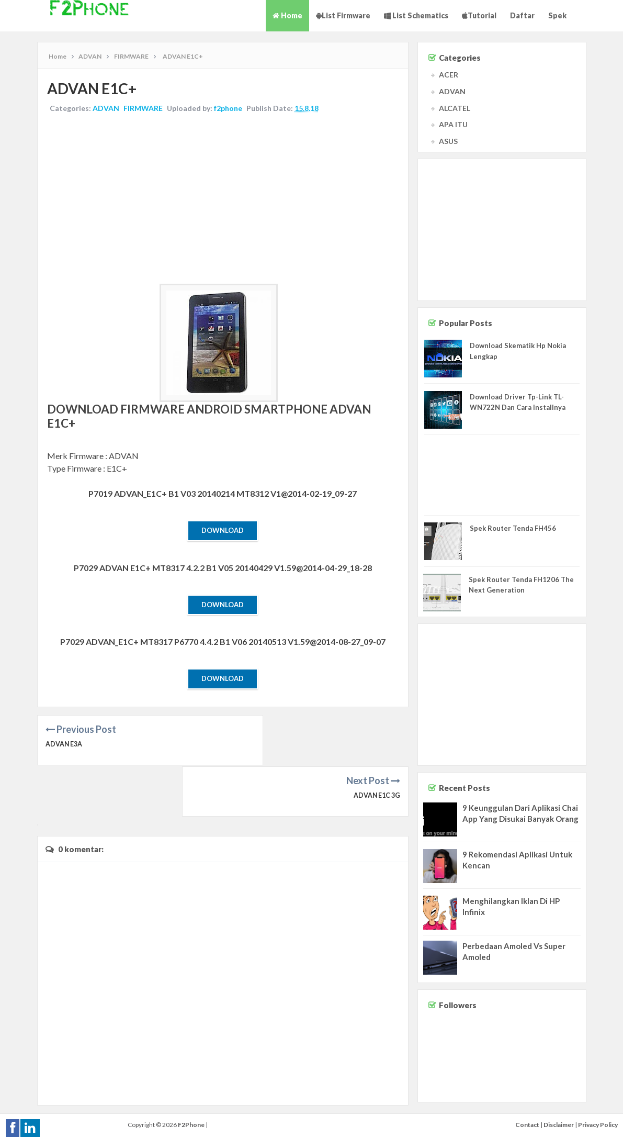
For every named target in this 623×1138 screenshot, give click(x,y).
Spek (557, 15)
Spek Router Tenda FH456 (513, 528)
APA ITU (453, 124)
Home (287, 15)
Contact (527, 1120)
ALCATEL (454, 108)
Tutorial (479, 15)
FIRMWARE (144, 109)
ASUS (448, 141)
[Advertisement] (223, 200)
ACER (448, 74)
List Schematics (416, 15)
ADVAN (107, 109)
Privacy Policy (598, 1120)
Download (222, 531)
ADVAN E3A (65, 746)
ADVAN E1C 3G (375, 746)
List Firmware (343, 15)
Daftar (522, 15)
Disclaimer (558, 1120)
